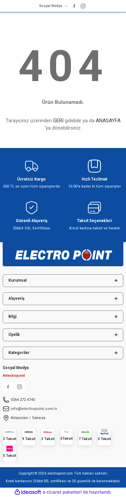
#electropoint (14, 375)
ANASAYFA (108, 121)
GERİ (58, 121)
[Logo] (63, 252)
